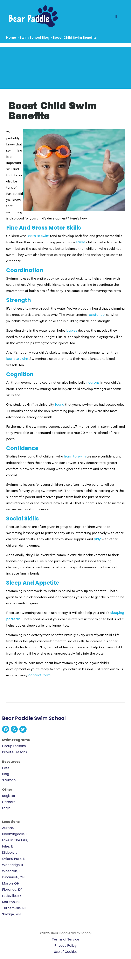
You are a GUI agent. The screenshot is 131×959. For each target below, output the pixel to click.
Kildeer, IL (9, 852)
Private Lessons (14, 752)
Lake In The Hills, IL (16, 840)
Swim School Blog (34, 37)
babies (71, 330)
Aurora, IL (9, 827)
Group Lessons (14, 746)
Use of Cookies (65, 951)
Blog (5, 774)
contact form (39, 675)
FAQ (5, 767)
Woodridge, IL (12, 865)
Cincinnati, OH (13, 877)
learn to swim (38, 235)
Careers (8, 802)
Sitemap (9, 780)
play (97, 539)
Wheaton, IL (11, 871)
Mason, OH (10, 883)
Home (11, 37)
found (59, 404)
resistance (96, 314)
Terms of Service (65, 939)
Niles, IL (7, 846)
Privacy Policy (65, 945)
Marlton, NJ (11, 902)
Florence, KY (12, 889)
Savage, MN (11, 914)
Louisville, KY (11, 895)
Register (8, 795)
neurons (92, 382)
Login (6, 808)
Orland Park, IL (13, 858)
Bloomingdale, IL (15, 834)
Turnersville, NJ (14, 908)
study (80, 242)
